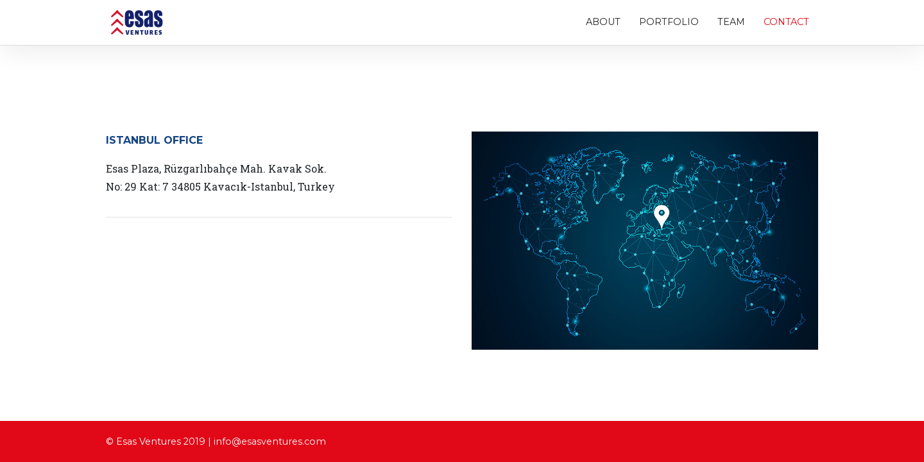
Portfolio (669, 24)
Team (731, 24)
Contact (786, 24)
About (603, 24)
